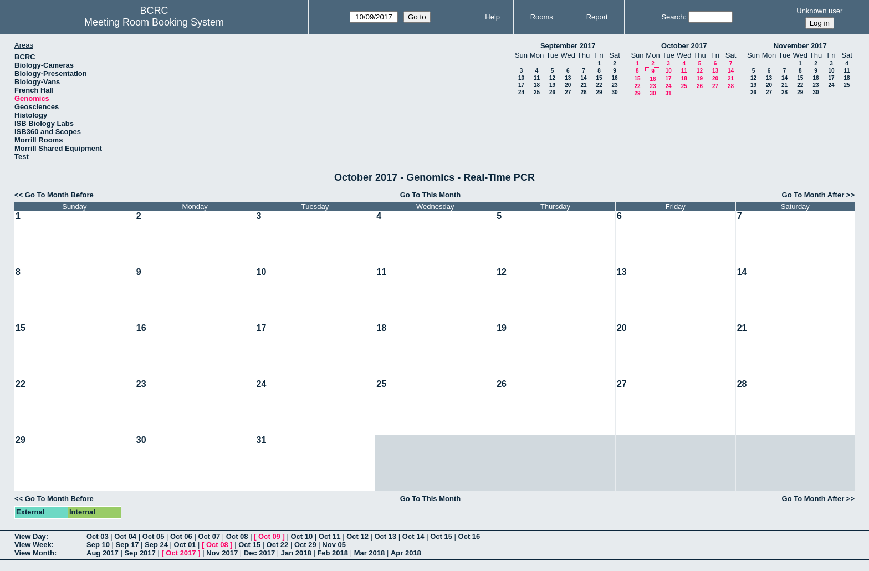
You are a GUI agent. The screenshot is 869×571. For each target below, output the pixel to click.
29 (599, 92)
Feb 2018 (332, 553)
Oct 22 (278, 545)
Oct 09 (269, 536)
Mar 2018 (369, 553)
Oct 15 (441, 536)
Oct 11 (330, 536)
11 (537, 78)
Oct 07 (209, 536)
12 (552, 78)
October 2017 (684, 46)
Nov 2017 (222, 553)
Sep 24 (156, 545)
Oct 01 (185, 545)
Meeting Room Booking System (154, 22)
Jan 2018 (296, 553)
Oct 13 (386, 536)
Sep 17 (127, 545)
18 (537, 85)
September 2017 (568, 46)
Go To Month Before (59, 195)
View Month (34, 553)
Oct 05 (153, 536)
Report (597, 17)
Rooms (541, 17)
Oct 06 (181, 536)
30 (614, 92)
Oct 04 (125, 536)
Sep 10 (98, 545)
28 (583, 92)
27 (568, 92)
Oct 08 (237, 536)
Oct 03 (97, 536)
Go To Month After (813, 195)
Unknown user (819, 11)
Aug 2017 (102, 553)
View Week (33, 545)
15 (599, 78)
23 (614, 85)
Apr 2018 (406, 553)
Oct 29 (305, 545)
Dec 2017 (259, 553)
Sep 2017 (139, 553)
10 (521, 78)
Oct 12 (357, 536)
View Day (30, 536)
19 (552, 85)
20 (568, 85)
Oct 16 (469, 536)
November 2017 (800, 46)
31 (668, 93)
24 (521, 92)
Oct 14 (413, 536)
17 (521, 85)
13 (568, 78)
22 (599, 85)
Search (672, 17)
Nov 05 (334, 545)
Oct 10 (301, 536)
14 (583, 78)
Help (492, 17)
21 (583, 85)
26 (552, 92)
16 (614, 78)
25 (537, 92)
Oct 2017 (181, 553)
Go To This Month (430, 195)
